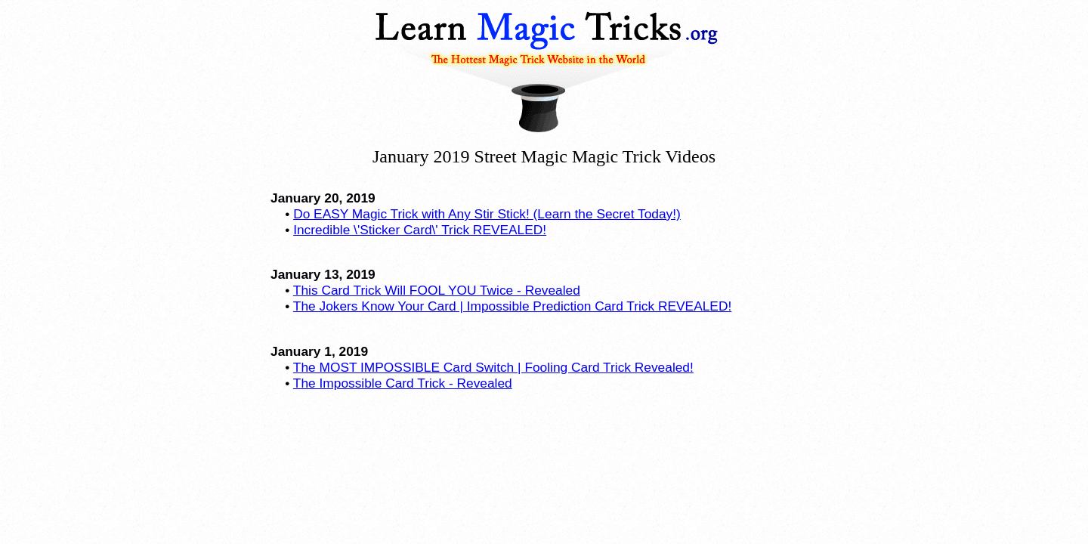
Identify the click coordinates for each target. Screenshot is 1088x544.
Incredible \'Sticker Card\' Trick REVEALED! (419, 229)
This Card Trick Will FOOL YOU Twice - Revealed (436, 290)
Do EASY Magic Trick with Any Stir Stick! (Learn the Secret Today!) (487, 213)
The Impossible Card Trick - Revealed (402, 383)
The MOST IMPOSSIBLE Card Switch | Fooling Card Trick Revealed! (493, 367)
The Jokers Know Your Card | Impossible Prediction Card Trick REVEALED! (512, 306)
